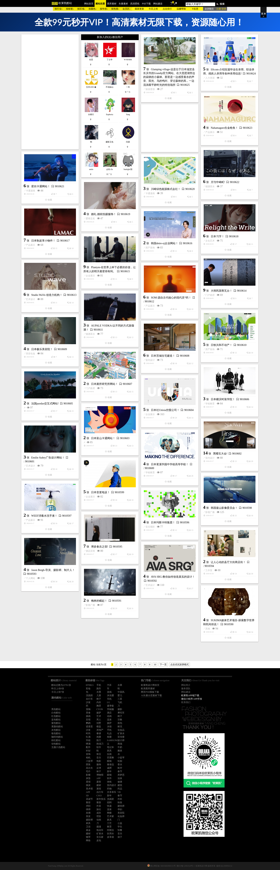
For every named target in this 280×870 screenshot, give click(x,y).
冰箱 (109, 726)
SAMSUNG (112, 740)
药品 (120, 788)
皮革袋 (110, 837)
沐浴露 (110, 695)
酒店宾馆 (90, 551)
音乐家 (99, 837)
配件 (88, 747)
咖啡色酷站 (57, 737)
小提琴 (121, 757)
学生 (120, 826)
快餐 (120, 830)
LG (108, 702)
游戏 (109, 692)
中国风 (121, 692)
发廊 (88, 812)
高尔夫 (89, 768)
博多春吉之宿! (99, 546)
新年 (109, 771)
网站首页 (88, 3)
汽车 (109, 685)
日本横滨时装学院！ (223, 399)
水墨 (98, 692)
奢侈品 (110, 764)
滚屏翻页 (209, 8)
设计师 (121, 740)
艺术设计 (30, 299)
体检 (109, 781)
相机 (88, 757)
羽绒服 (110, 709)
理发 (98, 816)
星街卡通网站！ (40, 186)
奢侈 (98, 733)
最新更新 (139, 8)
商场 (120, 743)
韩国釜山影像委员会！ (224, 507)
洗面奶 (89, 695)
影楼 (88, 775)
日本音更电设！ (100, 492)
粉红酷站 (56, 740)
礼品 (109, 733)
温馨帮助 (181, 8)
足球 (98, 768)
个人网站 (30, 578)
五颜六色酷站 (58, 747)
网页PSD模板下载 (150, 692)
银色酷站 (56, 733)
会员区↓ (127, 8)
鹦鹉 (88, 723)
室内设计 (150, 360)
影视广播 (210, 512)
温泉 (109, 719)
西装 (88, 764)
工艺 (109, 823)
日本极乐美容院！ (42, 349)
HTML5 (90, 685)
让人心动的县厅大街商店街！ (228, 562)
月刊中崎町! (218, 182)
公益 (120, 823)
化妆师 (121, 816)
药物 (109, 788)
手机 (98, 685)
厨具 (109, 750)
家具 (109, 819)
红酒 (88, 737)
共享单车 (111, 792)
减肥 (109, 768)
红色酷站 (56, 716)
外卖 (98, 806)
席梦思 (121, 775)
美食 (88, 712)
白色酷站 (56, 712)
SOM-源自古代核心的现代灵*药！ (171, 297)
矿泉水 (121, 733)
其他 (207, 628)
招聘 (109, 802)
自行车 (89, 699)
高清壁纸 (134, 3)
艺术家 (110, 816)
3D (87, 795)
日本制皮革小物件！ (43, 240)
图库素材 (111, 3)
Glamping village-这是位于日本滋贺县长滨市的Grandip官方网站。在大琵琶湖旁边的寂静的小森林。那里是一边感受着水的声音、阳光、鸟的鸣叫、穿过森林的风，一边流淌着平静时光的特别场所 (169, 77)
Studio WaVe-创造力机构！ (46, 295)
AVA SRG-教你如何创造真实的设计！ (173, 576)
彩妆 (88, 688)
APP (98, 778)
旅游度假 (150, 89)
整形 (98, 802)
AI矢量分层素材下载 (151, 695)
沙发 (88, 702)
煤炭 (88, 785)
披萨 (98, 712)
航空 (120, 768)
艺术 (98, 716)
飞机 (120, 702)
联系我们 (185, 702)
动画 (109, 716)
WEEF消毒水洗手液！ (44, 515)
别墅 (98, 723)
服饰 (98, 764)
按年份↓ (104, 8)
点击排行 (167, 8)
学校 (88, 740)
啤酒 (88, 743)
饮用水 (110, 833)
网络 (88, 840)
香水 (120, 764)
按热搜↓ (115, 8)
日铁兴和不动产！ (221, 345)
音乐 (98, 757)
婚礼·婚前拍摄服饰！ (103, 214)
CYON (99, 709)
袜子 (98, 771)
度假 (88, 781)
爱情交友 (90, 218)
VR (119, 792)
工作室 (208, 570)
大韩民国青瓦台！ (221, 290)
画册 (98, 737)
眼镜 (109, 761)
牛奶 (120, 747)
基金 (88, 830)
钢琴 (88, 837)
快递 (109, 806)
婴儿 (120, 695)
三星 (120, 699)
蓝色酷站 (56, 719)
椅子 (98, 699)
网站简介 (185, 685)
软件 (98, 747)
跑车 (98, 688)
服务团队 (185, 688)
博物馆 (99, 775)
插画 (88, 716)
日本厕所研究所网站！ (104, 384)
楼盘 (98, 726)
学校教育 (210, 403)
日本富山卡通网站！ (103, 438)
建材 (98, 785)
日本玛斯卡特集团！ (163, 522)
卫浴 (88, 826)
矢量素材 (123, 3)
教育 (109, 826)
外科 (120, 799)
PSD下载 (146, 3)
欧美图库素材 (148, 688)
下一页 (163, 664)
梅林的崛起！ (99, 600)
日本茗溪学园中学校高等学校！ (170, 464)
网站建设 (157, 3)
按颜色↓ (93, 8)
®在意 (195, 8)
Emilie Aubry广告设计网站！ (48, 457)
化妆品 (121, 730)
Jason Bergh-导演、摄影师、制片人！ (53, 570)
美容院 (121, 812)
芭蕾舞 (110, 757)
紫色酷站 (56, 723)
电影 (98, 761)
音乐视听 (150, 526)
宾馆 (88, 719)
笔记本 (110, 747)
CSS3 (99, 795)
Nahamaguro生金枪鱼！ (224, 127)
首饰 (88, 754)
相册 (109, 737)
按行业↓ (59, 8)
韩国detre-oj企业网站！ (164, 243)
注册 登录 (221, 8)
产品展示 (210, 132)
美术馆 (89, 788)
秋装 (120, 802)
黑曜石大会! (220, 453)
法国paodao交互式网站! (45, 403)
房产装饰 (150, 247)
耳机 (109, 699)
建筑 (120, 785)
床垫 (88, 778)
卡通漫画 (30, 190)
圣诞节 (89, 799)
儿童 (98, 695)
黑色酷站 (56, 709)
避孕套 (110, 705)
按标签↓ (70, 8)
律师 (88, 809)
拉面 (109, 754)
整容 (88, 802)
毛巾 (88, 771)
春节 (120, 771)
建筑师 (121, 806)
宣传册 (121, 737)
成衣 (98, 812)
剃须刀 (99, 743)
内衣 (98, 702)
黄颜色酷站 (57, 726)
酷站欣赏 (100, 3)
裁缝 (98, 826)
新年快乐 (101, 799)
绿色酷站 (56, 743)
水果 (120, 685)
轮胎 (120, 761)
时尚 (88, 733)
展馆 (98, 788)
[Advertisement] (50, 91)
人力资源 (210, 78)
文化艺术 (210, 240)
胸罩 (98, 705)
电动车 (99, 830)
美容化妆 (30, 353)
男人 (98, 719)
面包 (120, 723)
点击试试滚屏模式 (179, 664)
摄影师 (89, 819)
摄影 (120, 709)
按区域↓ (81, 8)
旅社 (98, 809)
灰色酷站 (56, 730)
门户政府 (210, 295)
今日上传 (153, 8)
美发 (88, 816)
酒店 (109, 712)
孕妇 (120, 809)
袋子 (120, 837)
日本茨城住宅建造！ (163, 355)
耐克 (120, 726)
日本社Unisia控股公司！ (165, 410)
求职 (88, 806)
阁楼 (109, 812)
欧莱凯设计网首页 (150, 685)
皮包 (98, 840)
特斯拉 (110, 830)
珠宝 (98, 754)
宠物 (88, 709)
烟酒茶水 (210, 186)
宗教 (120, 719)
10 (155, 664)
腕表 (120, 750)
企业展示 (90, 275)
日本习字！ (217, 236)
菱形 (98, 781)
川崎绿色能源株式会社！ (165, 189)
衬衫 (88, 750)
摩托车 (121, 712)
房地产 (99, 730)
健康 (120, 781)
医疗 (98, 740)
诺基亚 (89, 726)
